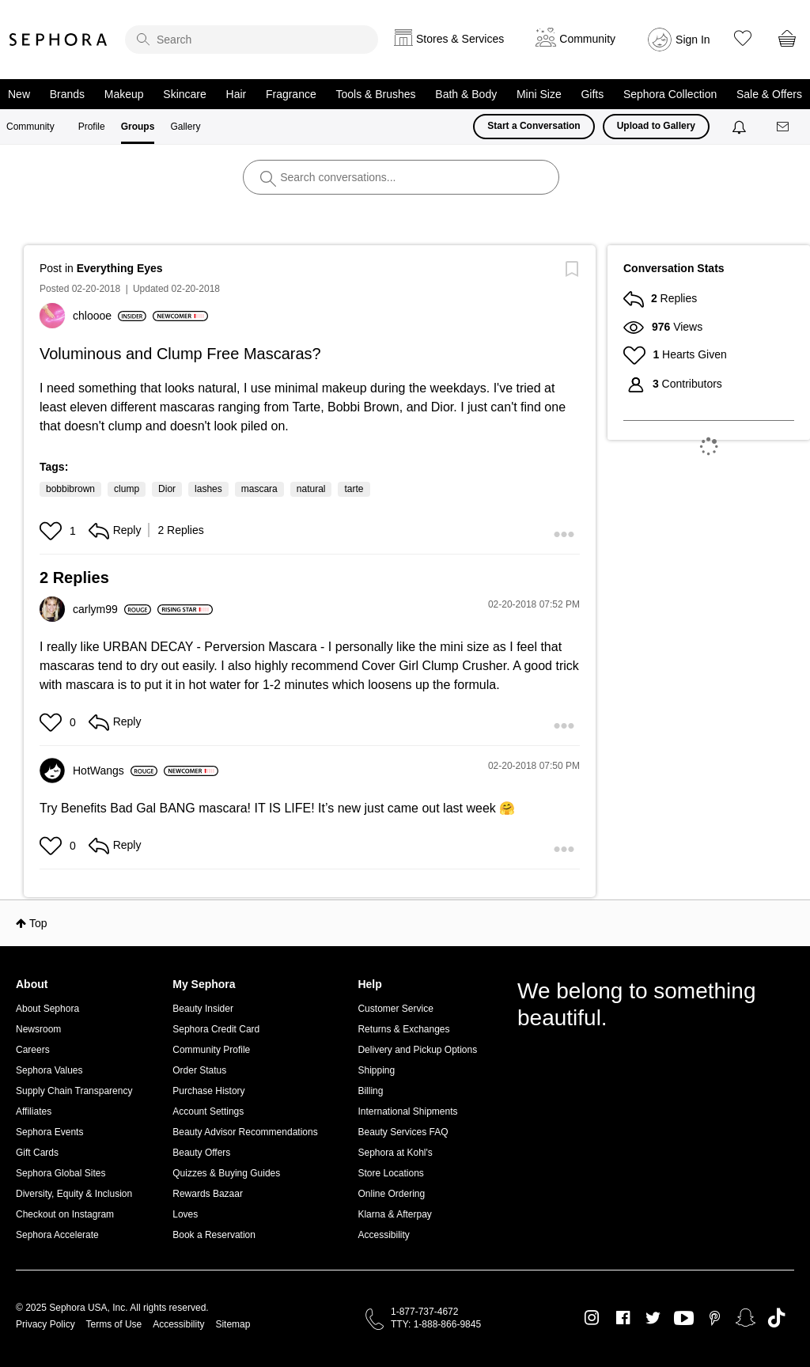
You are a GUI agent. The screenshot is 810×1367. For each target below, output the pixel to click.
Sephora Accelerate (57, 1234)
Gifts (592, 94)
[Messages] (784, 127)
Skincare (184, 94)
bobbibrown (70, 488)
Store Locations (390, 1173)
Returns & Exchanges (403, 1029)
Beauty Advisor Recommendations (244, 1132)
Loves (185, 1214)
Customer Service (395, 1008)
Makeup (124, 94)
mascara (259, 488)
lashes (208, 488)
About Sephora (47, 1008)
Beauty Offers (201, 1152)
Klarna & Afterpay (394, 1214)
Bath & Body (466, 94)
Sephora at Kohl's (395, 1152)
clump (126, 488)
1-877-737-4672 (424, 1311)
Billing (370, 1090)
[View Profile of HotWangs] (115, 770)
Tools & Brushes (375, 94)
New (19, 94)
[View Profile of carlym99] (112, 609)
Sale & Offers (769, 94)
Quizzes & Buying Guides (226, 1173)
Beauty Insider (202, 1008)
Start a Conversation (533, 125)
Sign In (693, 39)
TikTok (776, 1318)
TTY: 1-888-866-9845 (436, 1324)
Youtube (684, 1319)
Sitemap (232, 1324)
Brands (67, 94)
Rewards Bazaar (207, 1193)
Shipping (376, 1070)
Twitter (653, 1318)
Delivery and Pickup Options (417, 1049)
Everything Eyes (120, 268)
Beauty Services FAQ (403, 1132)
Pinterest (715, 1318)
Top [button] (38, 923)
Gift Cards (37, 1152)
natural (311, 488)
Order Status (199, 1070)
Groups (138, 126)
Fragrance (291, 94)
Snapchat (745, 1318)
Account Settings (208, 1111)
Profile (91, 126)
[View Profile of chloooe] (109, 316)
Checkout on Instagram (65, 1214)
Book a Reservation (213, 1234)
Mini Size (539, 94)
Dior (167, 488)
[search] (251, 39)
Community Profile (211, 1049)
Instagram (592, 1318)
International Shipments (407, 1111)
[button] (53, 530)
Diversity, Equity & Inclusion (74, 1193)
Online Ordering (391, 1193)
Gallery (185, 126)
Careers (33, 1049)
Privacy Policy (45, 1324)
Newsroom (38, 1029)
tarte (353, 488)
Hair (236, 94)
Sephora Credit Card (215, 1029)
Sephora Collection (670, 94)
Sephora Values (49, 1070)
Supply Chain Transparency (74, 1090)
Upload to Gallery (656, 125)
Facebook (623, 1318)
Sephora (58, 39)
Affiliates (33, 1111)
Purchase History (208, 1090)
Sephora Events (49, 1132)
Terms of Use (114, 1324)
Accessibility (383, 1234)
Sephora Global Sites (60, 1173)
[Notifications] (740, 126)
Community (30, 126)
